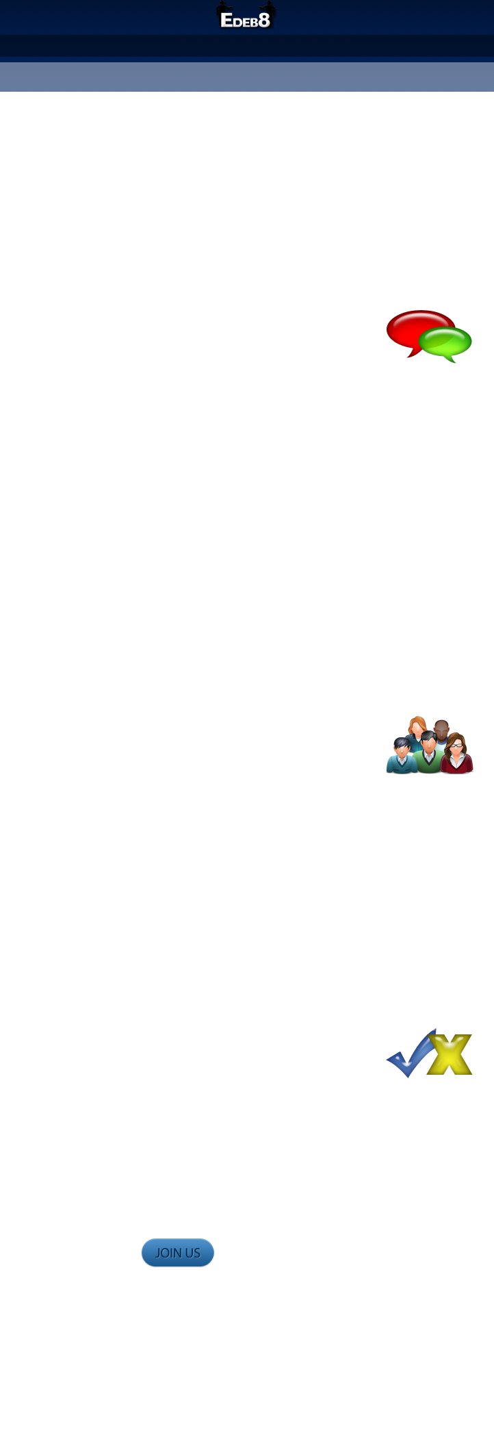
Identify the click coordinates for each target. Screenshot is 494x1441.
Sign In (271, 80)
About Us (184, 45)
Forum (317, 45)
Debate (235, 45)
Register (226, 80)
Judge (276, 45)
